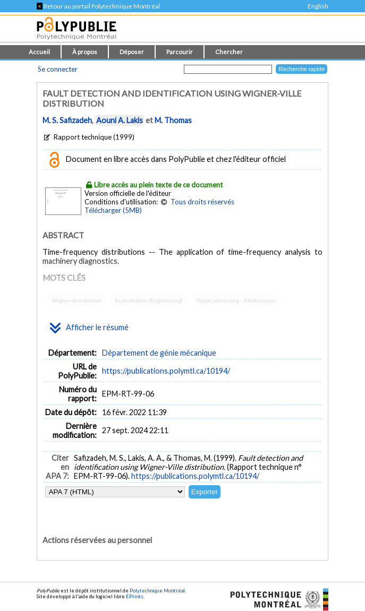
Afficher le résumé (89, 328)
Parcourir (179, 51)
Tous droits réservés (202, 201)
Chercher (229, 51)
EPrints (134, 596)
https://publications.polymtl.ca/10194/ (166, 370)
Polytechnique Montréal (157, 590)
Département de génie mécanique (159, 352)
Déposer (132, 51)
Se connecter (58, 69)
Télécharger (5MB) (113, 210)
